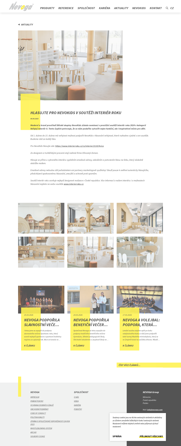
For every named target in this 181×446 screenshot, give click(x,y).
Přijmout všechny (151, 436)
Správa (117, 436)
